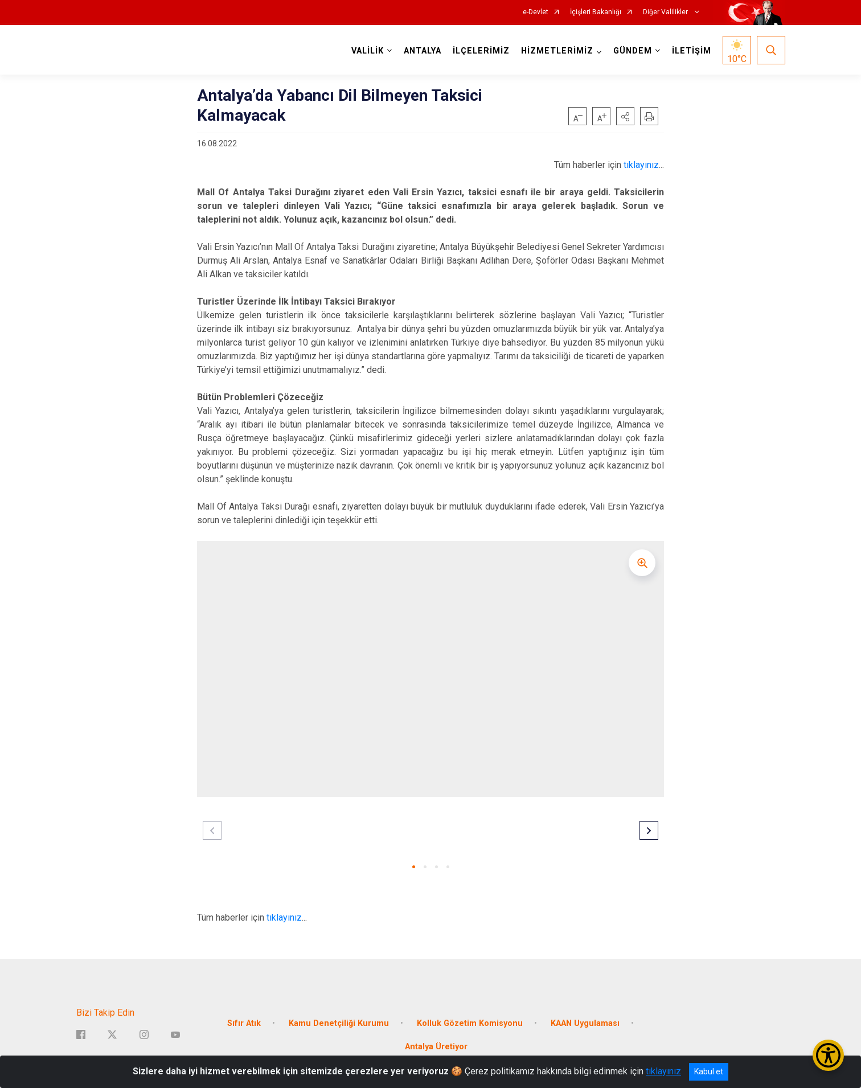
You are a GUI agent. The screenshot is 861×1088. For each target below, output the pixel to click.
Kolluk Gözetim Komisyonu (470, 1023)
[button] (625, 116)
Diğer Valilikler (666, 12)
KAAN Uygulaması (585, 1023)
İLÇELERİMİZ (481, 51)
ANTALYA (422, 51)
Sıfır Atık (244, 1023)
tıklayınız (641, 164)
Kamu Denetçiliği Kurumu (339, 1023)
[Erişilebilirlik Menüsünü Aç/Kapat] (828, 1055)
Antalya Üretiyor (436, 1047)
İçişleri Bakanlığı (595, 12)
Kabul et (708, 1071)
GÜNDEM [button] (632, 51)
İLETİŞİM (691, 51)
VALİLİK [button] (367, 51)
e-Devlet (535, 12)
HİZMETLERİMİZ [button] (557, 51)
